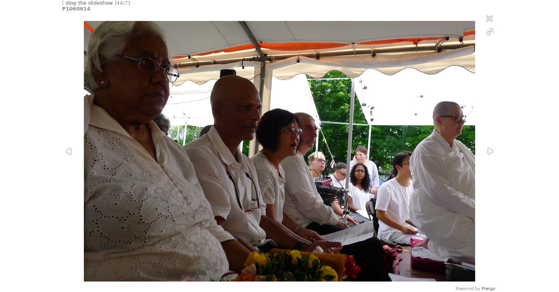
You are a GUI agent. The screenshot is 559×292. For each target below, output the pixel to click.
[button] (490, 32)
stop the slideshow (89, 3)
